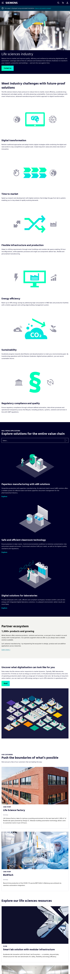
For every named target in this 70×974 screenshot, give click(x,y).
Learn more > (6, 650)
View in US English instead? (43, 8)
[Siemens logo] (12, 3)
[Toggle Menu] (3, 3)
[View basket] (63, 3)
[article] (35, 934)
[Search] (58, 3)
